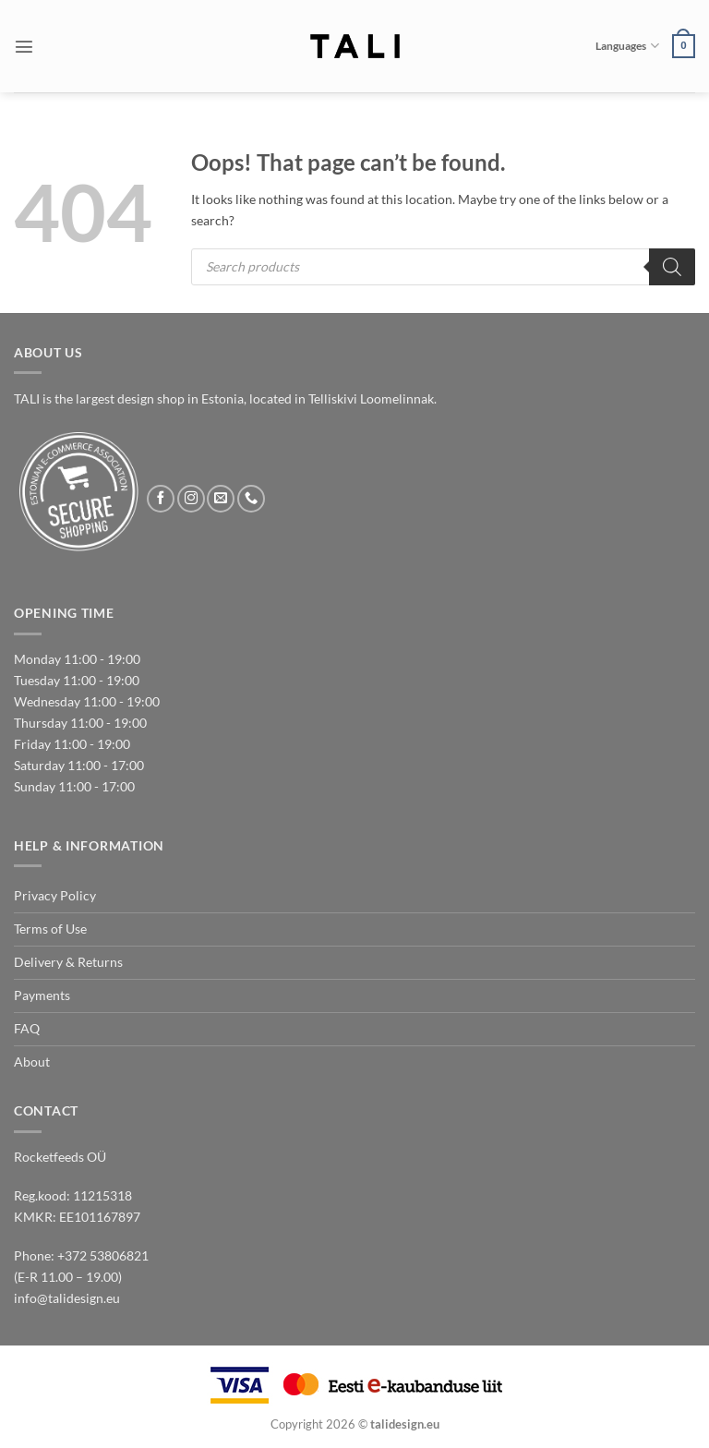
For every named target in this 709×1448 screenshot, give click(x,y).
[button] (24, 46)
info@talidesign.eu (67, 1298)
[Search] (672, 266)
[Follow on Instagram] (191, 499)
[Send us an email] (220, 499)
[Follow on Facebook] (160, 499)
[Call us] (251, 499)
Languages (626, 45)
